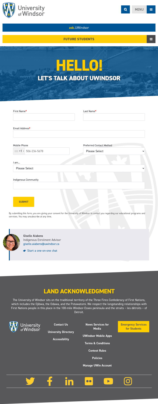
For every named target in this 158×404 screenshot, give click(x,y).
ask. (79, 27)
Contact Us (61, 325)
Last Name (89, 111)
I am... (16, 162)
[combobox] (19, 151)
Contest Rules (97, 351)
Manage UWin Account (97, 365)
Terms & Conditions (97, 343)
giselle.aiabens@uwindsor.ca (41, 244)
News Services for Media (97, 327)
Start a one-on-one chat (42, 251)
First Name (20, 111)
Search (125, 9)
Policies (97, 358)
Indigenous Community (25, 179)
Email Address (21, 128)
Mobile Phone (20, 145)
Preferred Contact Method (97, 145)
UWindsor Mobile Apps (97, 336)
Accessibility (61, 339)
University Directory (61, 332)
